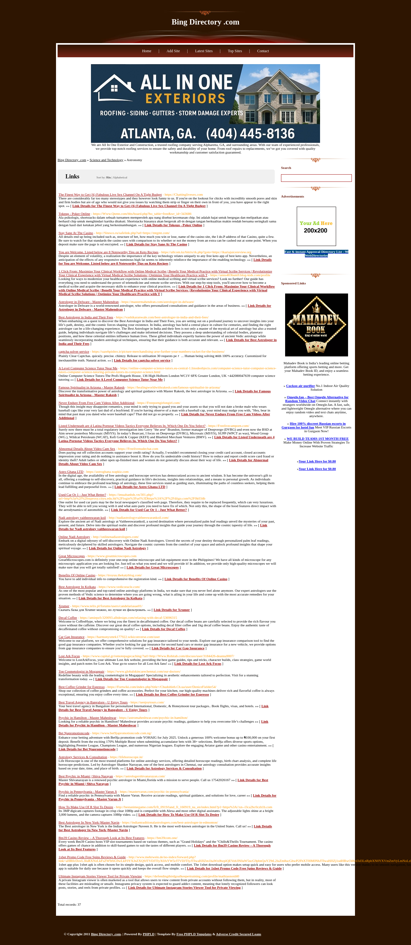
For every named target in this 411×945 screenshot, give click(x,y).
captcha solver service (74, 351)
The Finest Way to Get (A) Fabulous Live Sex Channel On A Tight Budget (110, 194)
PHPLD (149, 934)
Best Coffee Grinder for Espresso (81, 687)
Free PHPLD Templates (194, 934)
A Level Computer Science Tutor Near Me (88, 368)
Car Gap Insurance (71, 637)
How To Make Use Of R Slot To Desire (86, 807)
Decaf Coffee (68, 617)
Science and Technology (106, 160)
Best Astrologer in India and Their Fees (86, 317)
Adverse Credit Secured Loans (238, 934)
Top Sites (235, 51)
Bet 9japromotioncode (74, 733)
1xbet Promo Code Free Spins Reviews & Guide (92, 857)
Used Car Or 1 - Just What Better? (82, 494)
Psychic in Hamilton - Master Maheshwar (87, 717)
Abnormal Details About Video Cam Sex (87, 448)
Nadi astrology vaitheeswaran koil (82, 517)
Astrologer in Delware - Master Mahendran (89, 302)
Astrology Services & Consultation (83, 757)
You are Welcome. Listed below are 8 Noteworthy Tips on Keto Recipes (108, 252)
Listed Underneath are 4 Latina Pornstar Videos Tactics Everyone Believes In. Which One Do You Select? (132, 426)
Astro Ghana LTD (71, 471)
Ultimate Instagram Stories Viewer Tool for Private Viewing (100, 876)
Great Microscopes (72, 556)
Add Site (173, 51)
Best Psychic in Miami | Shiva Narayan (86, 776)
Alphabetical (120, 177)
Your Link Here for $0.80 (317, 461)
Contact (263, 51)
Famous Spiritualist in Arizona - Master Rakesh (92, 387)
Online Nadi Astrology (74, 537)
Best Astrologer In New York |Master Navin (89, 822)
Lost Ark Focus (69, 656)
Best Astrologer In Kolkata (77, 587)
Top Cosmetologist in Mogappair (81, 671)
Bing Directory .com (205, 22)
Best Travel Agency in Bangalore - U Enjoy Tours (93, 702)
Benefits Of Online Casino (77, 575)
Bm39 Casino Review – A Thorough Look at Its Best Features (101, 838)
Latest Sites (204, 51)
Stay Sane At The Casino (76, 233)
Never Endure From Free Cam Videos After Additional (96, 403)
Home (146, 51)
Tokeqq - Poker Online (74, 213)
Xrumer (64, 606)
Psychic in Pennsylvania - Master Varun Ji (88, 791)
